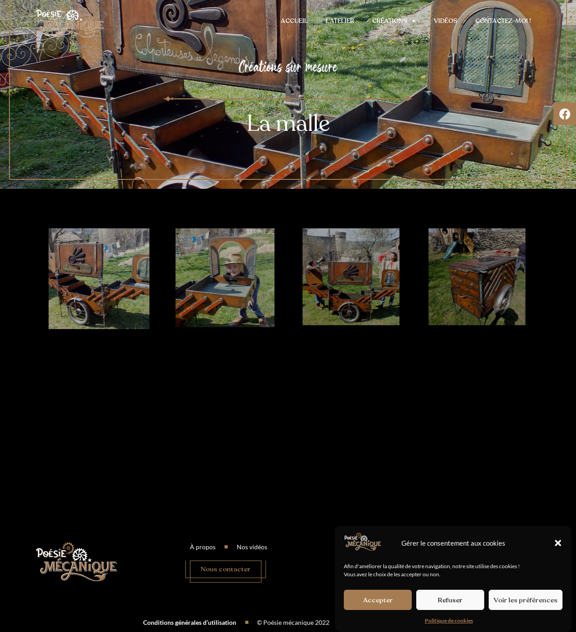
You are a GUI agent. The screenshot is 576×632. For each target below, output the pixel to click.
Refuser (450, 600)
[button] (558, 543)
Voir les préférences (526, 600)
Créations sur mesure (288, 67)
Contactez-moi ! (503, 21)
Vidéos (445, 21)
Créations (394, 21)
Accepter (378, 600)
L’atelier (340, 21)
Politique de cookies (449, 621)
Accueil (294, 21)
